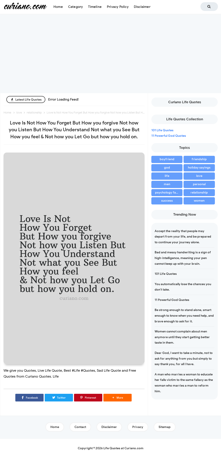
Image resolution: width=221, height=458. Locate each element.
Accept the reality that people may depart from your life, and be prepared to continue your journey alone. (183, 236)
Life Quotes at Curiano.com (123, 448)
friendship (199, 159)
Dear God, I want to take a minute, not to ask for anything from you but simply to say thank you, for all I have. (184, 358)
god (167, 167)
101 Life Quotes (162, 130)
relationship (199, 192)
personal (199, 184)
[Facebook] (29, 397)
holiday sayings (199, 167)
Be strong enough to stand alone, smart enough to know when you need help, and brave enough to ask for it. (184, 315)
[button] (117, 397)
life (167, 176)
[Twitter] (59, 397)
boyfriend (167, 159)
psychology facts (167, 192)
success (167, 200)
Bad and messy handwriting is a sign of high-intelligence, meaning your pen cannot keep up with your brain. (183, 257)
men (167, 184)
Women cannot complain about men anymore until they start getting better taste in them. (182, 337)
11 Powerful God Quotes (168, 136)
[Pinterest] (88, 397)
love (199, 176)
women (199, 200)
